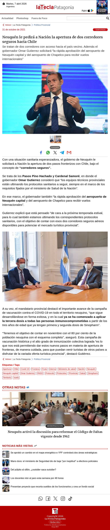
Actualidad (7, 18)
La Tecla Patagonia (22, 25)
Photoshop (22, 18)
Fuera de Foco (39, 18)
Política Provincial (42, 25)
